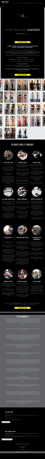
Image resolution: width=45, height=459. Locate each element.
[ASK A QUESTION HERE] (6, 422)
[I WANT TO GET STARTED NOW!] (7, 439)
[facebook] (21, 449)
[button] (41, 3)
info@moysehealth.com (22, 446)
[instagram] (3, 6)
